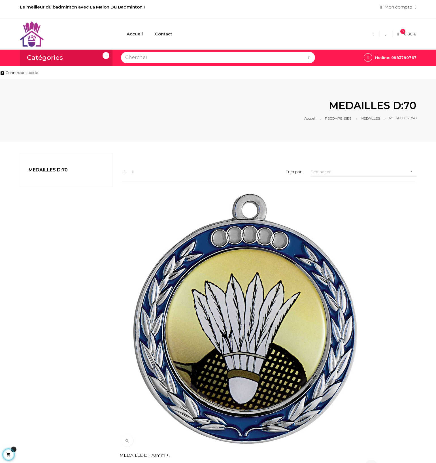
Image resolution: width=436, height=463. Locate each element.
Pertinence (363, 172)
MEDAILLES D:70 (48, 170)
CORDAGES (268, 367)
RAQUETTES (269, 377)
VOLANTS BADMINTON (282, 396)
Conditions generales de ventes (213, 389)
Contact (196, 402)
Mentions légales (206, 377)
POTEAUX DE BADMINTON (271, 409)
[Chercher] (218, 57)
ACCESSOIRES (272, 387)
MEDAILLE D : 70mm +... (147, 249)
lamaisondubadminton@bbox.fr (46, 406)
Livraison (197, 367)
